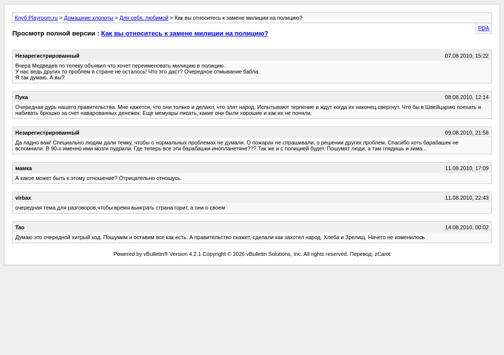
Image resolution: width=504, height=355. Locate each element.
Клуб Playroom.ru (36, 18)
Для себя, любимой (144, 18)
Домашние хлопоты (89, 18)
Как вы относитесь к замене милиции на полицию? (185, 33)
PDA (483, 28)
